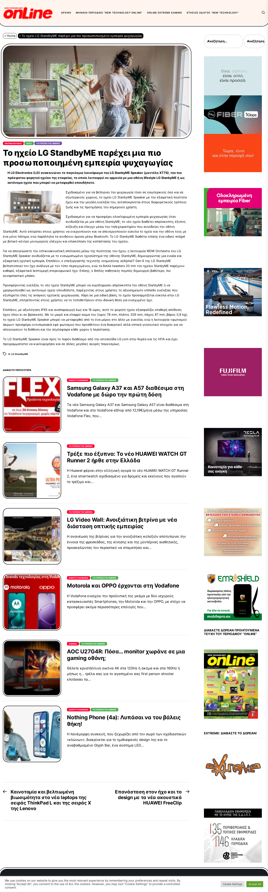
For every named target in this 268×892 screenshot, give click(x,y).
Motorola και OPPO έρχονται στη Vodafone (123, 585)
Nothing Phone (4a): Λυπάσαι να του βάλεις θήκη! (124, 720)
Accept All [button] (255, 884)
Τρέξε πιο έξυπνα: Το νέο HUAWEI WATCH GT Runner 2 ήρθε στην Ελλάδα (127, 457)
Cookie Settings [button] (232, 884)
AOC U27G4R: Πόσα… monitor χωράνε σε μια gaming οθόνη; (126, 654)
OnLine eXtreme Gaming (164, 12)
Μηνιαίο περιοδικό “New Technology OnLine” (109, 12)
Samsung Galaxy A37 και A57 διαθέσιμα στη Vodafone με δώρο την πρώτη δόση (125, 391)
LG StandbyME (19, 354)
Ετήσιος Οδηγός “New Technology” (213, 12)
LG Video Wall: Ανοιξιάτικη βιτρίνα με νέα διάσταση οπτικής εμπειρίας (122, 523)
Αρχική (66, 12)
